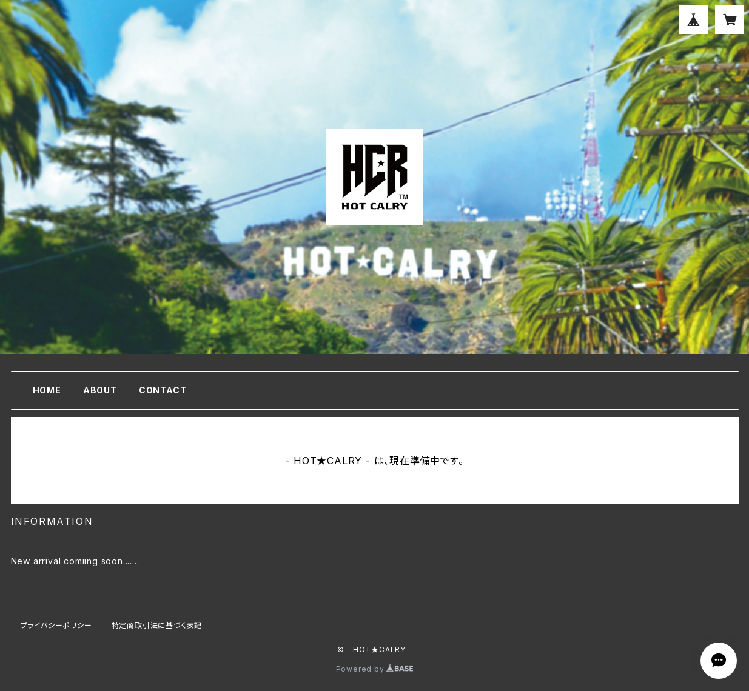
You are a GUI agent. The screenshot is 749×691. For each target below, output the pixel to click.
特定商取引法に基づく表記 (157, 625)
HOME (47, 390)
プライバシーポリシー (56, 625)
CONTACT (163, 390)
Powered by (375, 668)
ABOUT (100, 390)
